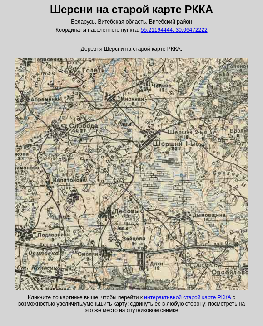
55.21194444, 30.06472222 (174, 30)
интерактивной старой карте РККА (187, 297)
